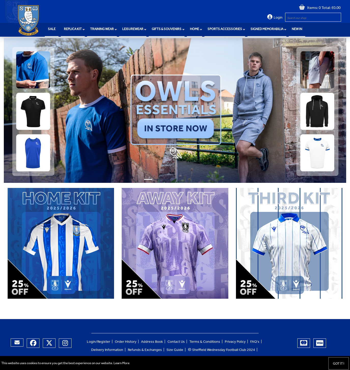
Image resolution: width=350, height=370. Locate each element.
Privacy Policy (235, 342)
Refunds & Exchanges (145, 350)
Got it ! (338, 364)
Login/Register (98, 342)
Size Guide (174, 350)
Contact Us (176, 342)
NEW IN (297, 29)
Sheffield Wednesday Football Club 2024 (221, 350)
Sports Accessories (224, 29)
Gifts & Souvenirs (166, 29)
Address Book (152, 342)
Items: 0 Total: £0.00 (323, 8)
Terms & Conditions (204, 342)
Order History (125, 342)
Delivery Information (107, 350)
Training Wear (102, 29)
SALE (51, 29)
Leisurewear (132, 29)
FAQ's (254, 342)
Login (278, 18)
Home (194, 29)
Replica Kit (73, 29)
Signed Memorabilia (266, 29)
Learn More (122, 363)
